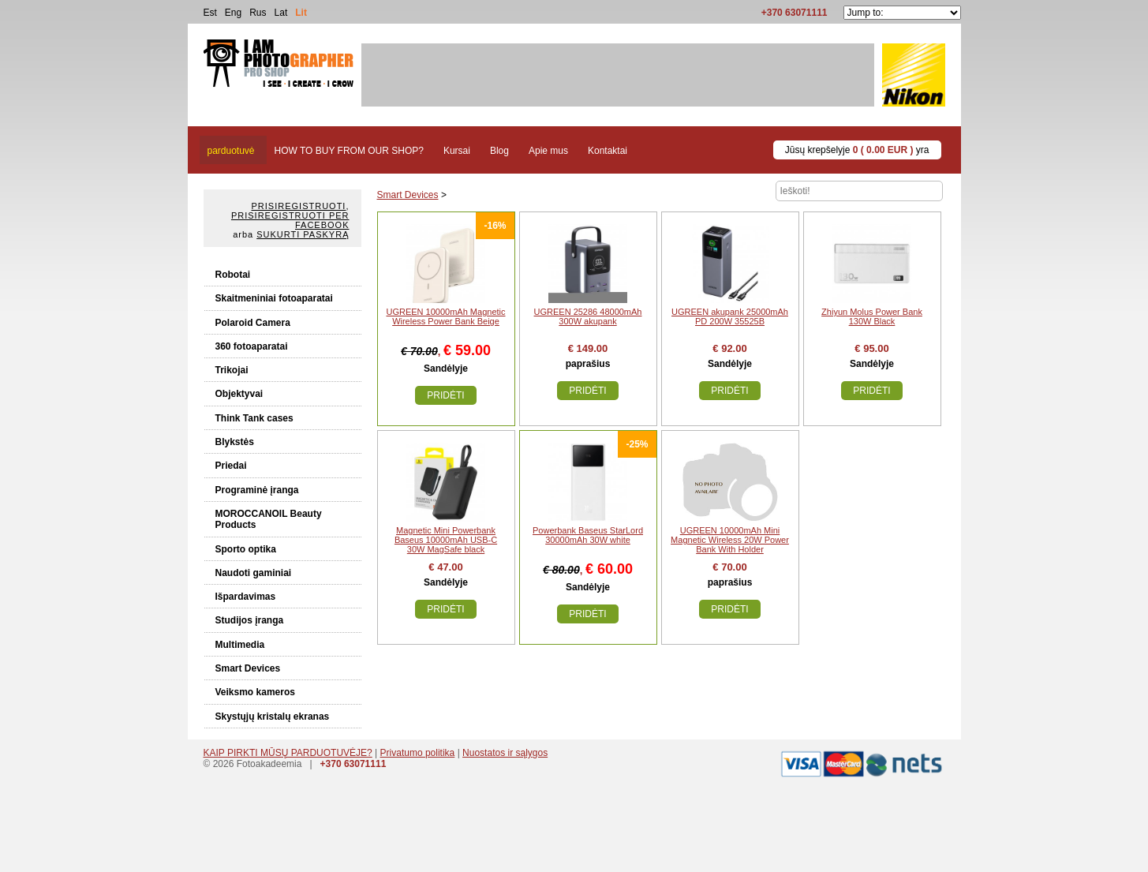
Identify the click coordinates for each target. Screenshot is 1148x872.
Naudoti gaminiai (253, 572)
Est (210, 12)
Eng (233, 12)
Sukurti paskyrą (302, 234)
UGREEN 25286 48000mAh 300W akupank (588, 316)
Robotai (233, 274)
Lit (301, 12)
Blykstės (234, 441)
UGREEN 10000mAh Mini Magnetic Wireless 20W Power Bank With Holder (730, 540)
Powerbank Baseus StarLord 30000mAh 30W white (588, 535)
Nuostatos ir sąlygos (505, 752)
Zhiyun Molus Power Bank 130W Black (871, 316)
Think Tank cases (254, 418)
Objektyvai (239, 393)
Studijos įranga (249, 620)
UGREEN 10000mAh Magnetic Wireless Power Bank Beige (445, 316)
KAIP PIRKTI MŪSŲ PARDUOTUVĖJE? (288, 752)
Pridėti (445, 395)
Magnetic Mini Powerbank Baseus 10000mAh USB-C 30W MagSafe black (446, 540)
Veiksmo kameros (255, 692)
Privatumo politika (417, 752)
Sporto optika (245, 549)
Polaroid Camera (252, 322)
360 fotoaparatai (251, 346)
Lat (281, 12)
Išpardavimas (245, 596)
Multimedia (240, 644)
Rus (257, 12)
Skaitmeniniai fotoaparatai (274, 298)
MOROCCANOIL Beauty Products (268, 519)
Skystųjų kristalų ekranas (272, 716)
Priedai (231, 465)
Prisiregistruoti (299, 206)
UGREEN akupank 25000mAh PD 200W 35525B (729, 316)
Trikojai (232, 370)
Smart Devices (248, 668)
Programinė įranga (257, 490)
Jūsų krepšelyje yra (857, 149)
